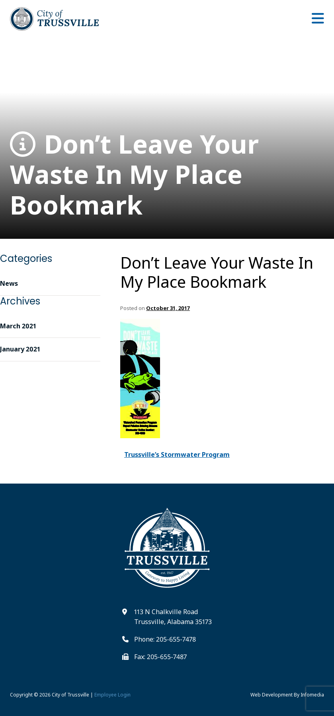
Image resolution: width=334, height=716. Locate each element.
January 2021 (20, 349)
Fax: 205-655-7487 (160, 656)
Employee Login (112, 694)
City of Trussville (70, 694)
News (9, 283)
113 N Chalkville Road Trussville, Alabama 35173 (173, 616)
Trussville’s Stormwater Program (177, 454)
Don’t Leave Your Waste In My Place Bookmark (134, 174)
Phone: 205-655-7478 (165, 639)
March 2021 (18, 326)
